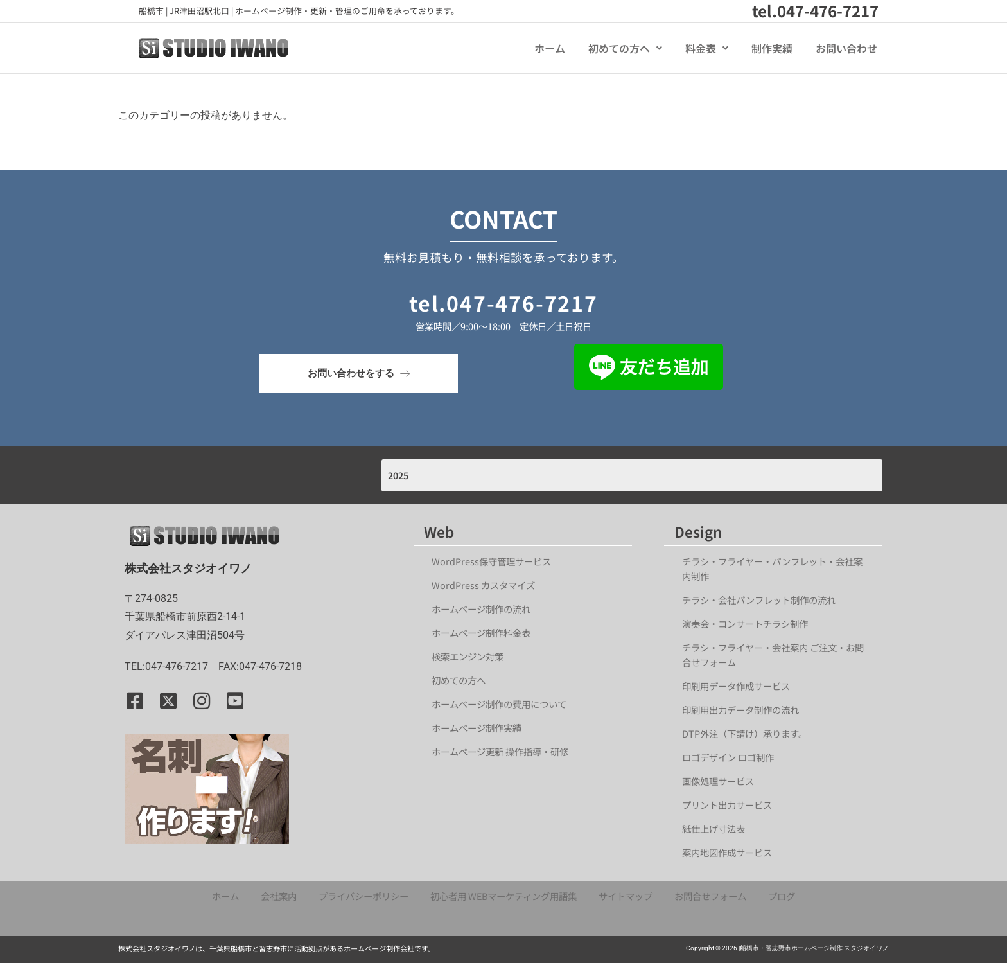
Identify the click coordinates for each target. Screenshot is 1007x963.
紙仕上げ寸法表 (713, 828)
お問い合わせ (846, 48)
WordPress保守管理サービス (491, 561)
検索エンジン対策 (472, 656)
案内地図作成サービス (727, 852)
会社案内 (279, 896)
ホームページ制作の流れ (481, 608)
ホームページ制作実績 (476, 727)
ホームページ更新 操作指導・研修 (500, 751)
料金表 (706, 48)
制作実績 (771, 48)
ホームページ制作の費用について (499, 704)
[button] (625, 48)
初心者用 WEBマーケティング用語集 (503, 896)
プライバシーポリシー (363, 896)
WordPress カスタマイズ (483, 585)
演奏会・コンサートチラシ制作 (745, 623)
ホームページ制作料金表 (481, 632)
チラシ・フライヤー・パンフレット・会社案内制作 (772, 568)
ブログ (781, 896)
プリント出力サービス (727, 804)
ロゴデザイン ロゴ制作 (728, 757)
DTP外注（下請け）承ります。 (744, 733)
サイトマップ (625, 896)
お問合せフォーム (710, 896)
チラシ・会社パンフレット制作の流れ (759, 599)
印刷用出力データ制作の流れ (740, 709)
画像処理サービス (718, 781)
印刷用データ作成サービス (736, 686)
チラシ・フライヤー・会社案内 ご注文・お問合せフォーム (773, 655)
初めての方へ (625, 48)
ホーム (549, 48)
